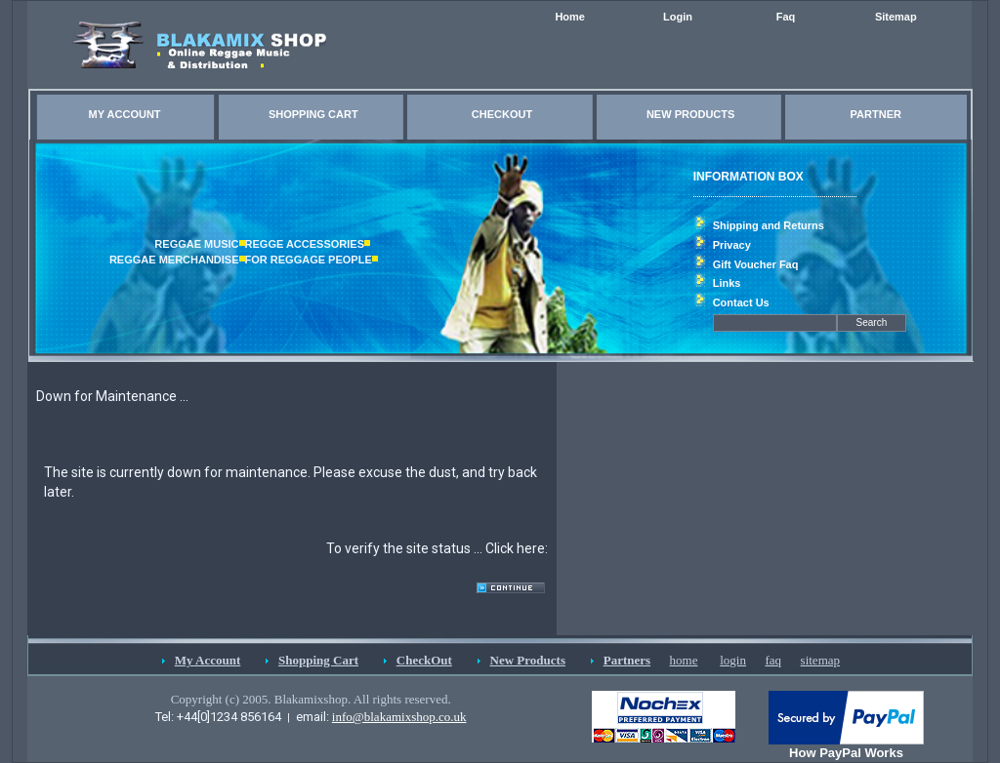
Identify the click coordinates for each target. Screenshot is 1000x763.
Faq (786, 16)
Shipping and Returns (768, 225)
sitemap (820, 660)
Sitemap (896, 16)
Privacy (732, 245)
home (684, 660)
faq (773, 660)
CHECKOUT (502, 114)
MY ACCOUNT (125, 114)
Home (570, 16)
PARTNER (876, 114)
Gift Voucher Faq (756, 264)
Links (727, 283)
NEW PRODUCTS (690, 114)
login (733, 660)
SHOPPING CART (313, 114)
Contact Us (741, 302)
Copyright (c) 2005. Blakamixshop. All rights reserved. (311, 699)
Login (677, 16)
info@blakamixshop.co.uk (399, 716)
